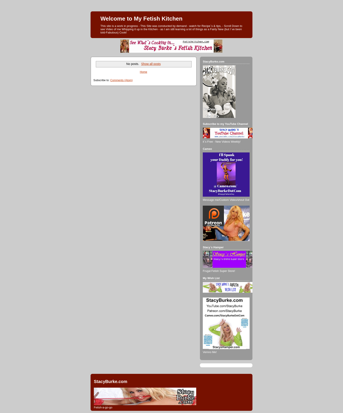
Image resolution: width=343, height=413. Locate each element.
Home (143, 72)
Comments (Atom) (121, 80)
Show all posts (151, 64)
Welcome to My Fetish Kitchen (141, 18)
